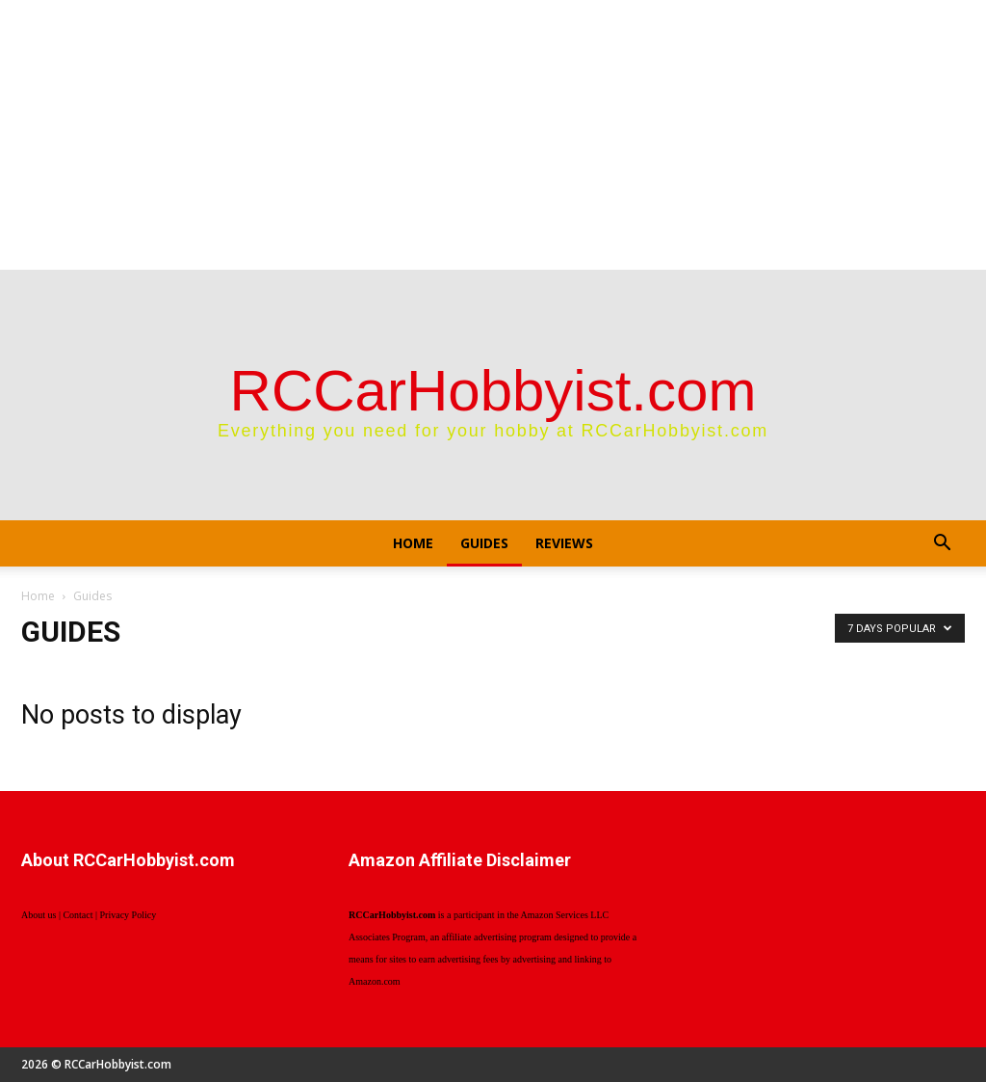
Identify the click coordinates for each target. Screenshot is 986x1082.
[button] (942, 545)
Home (413, 543)
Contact (77, 915)
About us (38, 915)
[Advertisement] (493, 135)
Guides (484, 543)
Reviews (564, 543)
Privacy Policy (128, 915)
